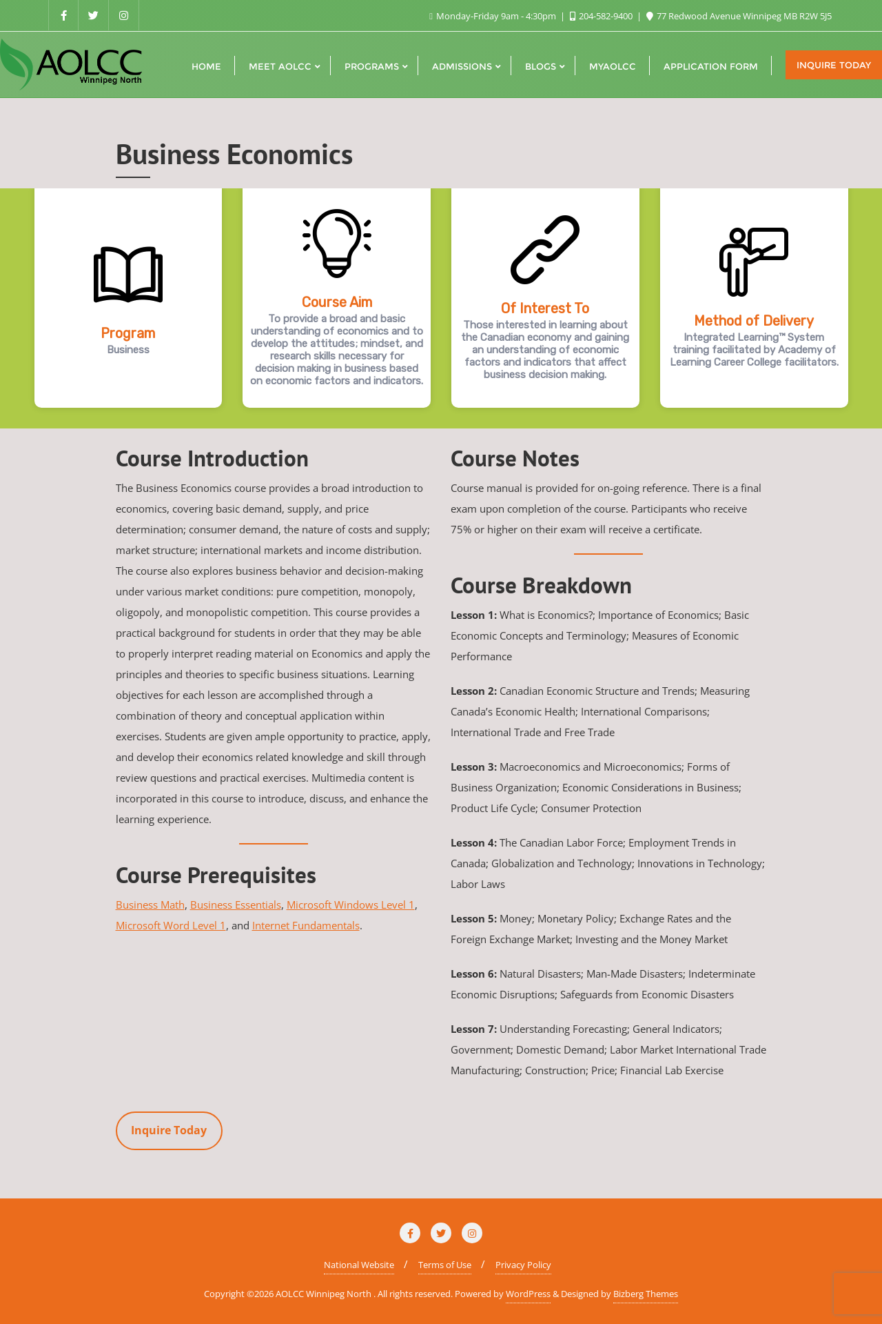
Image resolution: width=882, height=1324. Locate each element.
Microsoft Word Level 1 (171, 925)
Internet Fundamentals (306, 925)
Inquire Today (834, 64)
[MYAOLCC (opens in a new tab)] (612, 65)
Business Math (150, 904)
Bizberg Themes (645, 1293)
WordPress (528, 1293)
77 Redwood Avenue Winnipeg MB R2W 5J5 (739, 16)
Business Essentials (235, 904)
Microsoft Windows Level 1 (351, 904)
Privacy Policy (523, 1264)
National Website (359, 1264)
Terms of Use (444, 1264)
